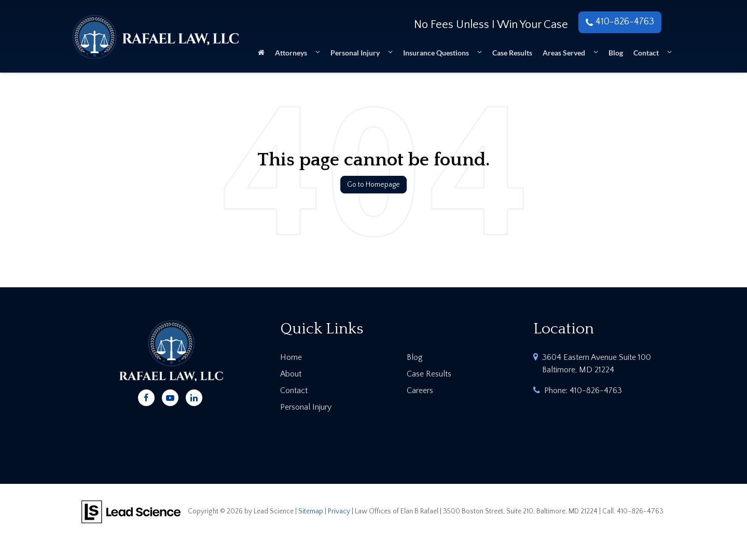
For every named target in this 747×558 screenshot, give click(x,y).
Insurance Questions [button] (436, 52)
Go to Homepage (373, 184)
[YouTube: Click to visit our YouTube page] (170, 396)
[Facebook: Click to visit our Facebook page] (146, 396)
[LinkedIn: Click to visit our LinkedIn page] (194, 396)
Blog (615, 52)
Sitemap (310, 511)
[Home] (261, 56)
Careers (420, 390)
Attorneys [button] (291, 52)
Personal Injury (305, 407)
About (290, 374)
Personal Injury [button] (355, 52)
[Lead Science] (131, 510)
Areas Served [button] (564, 52)
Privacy (339, 511)
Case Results (512, 52)
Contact (294, 390)
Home (291, 357)
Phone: (583, 390)
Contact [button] (646, 52)
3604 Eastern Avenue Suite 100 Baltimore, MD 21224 (596, 363)
